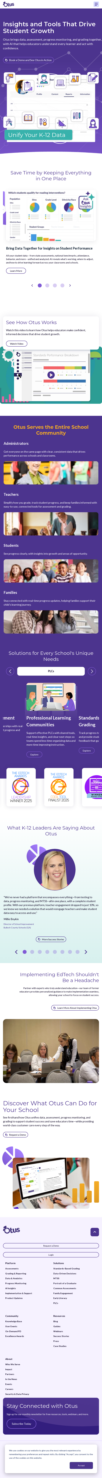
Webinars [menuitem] (58, 1331)
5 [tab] (55, 952)
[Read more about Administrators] (51, 462)
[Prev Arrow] (10, 671)
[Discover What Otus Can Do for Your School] (15, 1134)
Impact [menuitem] (8, 1369)
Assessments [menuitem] (12, 1268)
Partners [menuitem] (9, 1374)
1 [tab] (40, 285)
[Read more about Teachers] (51, 513)
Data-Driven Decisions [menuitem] (64, 1273)
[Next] (70, 285)
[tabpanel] (51, 257)
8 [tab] (77, 952)
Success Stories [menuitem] (61, 1336)
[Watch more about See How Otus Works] (16, 344)
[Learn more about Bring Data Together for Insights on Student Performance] (16, 271)
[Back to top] (95, 1232)
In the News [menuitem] (11, 1379)
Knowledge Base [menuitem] (13, 1321)
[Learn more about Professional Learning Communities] (34, 754)
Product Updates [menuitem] (14, 1298)
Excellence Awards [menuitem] (14, 1336)
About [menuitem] (8, 1358)
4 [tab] (62, 285)
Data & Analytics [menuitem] (13, 1278)
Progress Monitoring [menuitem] (15, 1283)
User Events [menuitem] (11, 1326)
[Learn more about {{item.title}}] (28, 60)
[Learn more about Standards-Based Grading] (87, 750)
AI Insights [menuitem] (10, 1288)
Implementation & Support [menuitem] (18, 1293)
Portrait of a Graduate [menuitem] (64, 1283)
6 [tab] (62, 952)
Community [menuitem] (11, 1315)
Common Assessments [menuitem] (64, 1288)
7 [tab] (70, 952)
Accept (81, 1465)
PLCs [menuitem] (55, 1303)
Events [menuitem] (8, 1384)
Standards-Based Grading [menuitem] (66, 1268)
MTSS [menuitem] (56, 1278)
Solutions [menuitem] (58, 1263)
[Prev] (32, 285)
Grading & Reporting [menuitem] (15, 1273)
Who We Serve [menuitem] (12, 1364)
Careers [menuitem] (9, 1389)
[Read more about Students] (51, 563)
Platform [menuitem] (10, 1263)
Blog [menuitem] (55, 1321)
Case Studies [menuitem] (59, 1346)
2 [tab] (47, 285)
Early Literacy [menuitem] (60, 1298)
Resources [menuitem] (59, 1315)
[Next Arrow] (92, 671)
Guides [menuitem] (56, 1326)
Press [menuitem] (56, 1341)
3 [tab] (55, 285)
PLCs (51, 671)
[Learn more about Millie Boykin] (51, 939)
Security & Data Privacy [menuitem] (17, 1394)
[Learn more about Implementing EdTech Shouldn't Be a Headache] (75, 1008)
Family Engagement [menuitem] (63, 1293)
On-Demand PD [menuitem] (13, 1331)
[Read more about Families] (51, 612)
